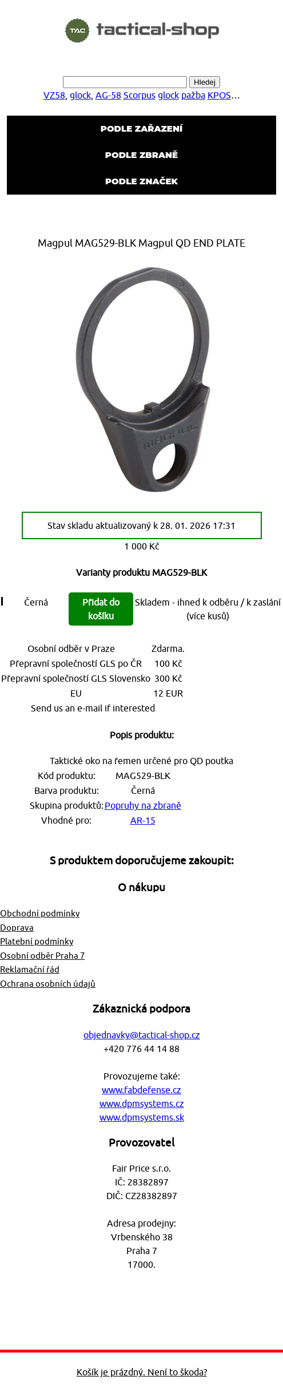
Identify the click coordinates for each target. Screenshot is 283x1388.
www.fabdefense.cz (141, 1090)
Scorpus (139, 95)
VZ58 (54, 95)
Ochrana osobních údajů (47, 983)
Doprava (17, 927)
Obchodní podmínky (39, 913)
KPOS (219, 95)
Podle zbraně (141, 154)
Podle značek (141, 181)
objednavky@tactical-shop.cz (141, 1035)
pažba (193, 95)
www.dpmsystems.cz (141, 1103)
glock (80, 95)
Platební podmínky (36, 941)
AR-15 (143, 820)
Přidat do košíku (100, 609)
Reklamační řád (29, 969)
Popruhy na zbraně (143, 805)
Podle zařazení (141, 128)
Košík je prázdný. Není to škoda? (142, 1372)
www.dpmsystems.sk (141, 1117)
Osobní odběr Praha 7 (42, 955)
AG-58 (108, 95)
